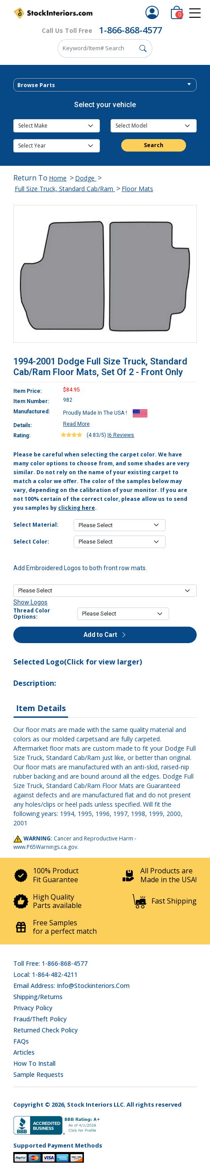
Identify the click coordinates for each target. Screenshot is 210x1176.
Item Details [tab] (41, 708)
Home (58, 178)
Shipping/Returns (38, 996)
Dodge (85, 178)
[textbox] (105, 85)
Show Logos (30, 602)
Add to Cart (105, 634)
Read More (76, 424)
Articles (24, 1052)
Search (153, 145)
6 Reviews (121, 435)
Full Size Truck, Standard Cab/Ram (65, 188)
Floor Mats (137, 188)
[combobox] (105, 85)
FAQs (21, 1041)
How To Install (34, 1063)
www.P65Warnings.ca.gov (45, 847)
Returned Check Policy (45, 1030)
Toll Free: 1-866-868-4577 (50, 963)
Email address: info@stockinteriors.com (71, 985)
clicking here (76, 508)
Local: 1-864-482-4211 (45, 974)
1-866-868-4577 (130, 30)
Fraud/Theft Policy (40, 1019)
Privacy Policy (32, 1008)
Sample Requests (38, 1074)
